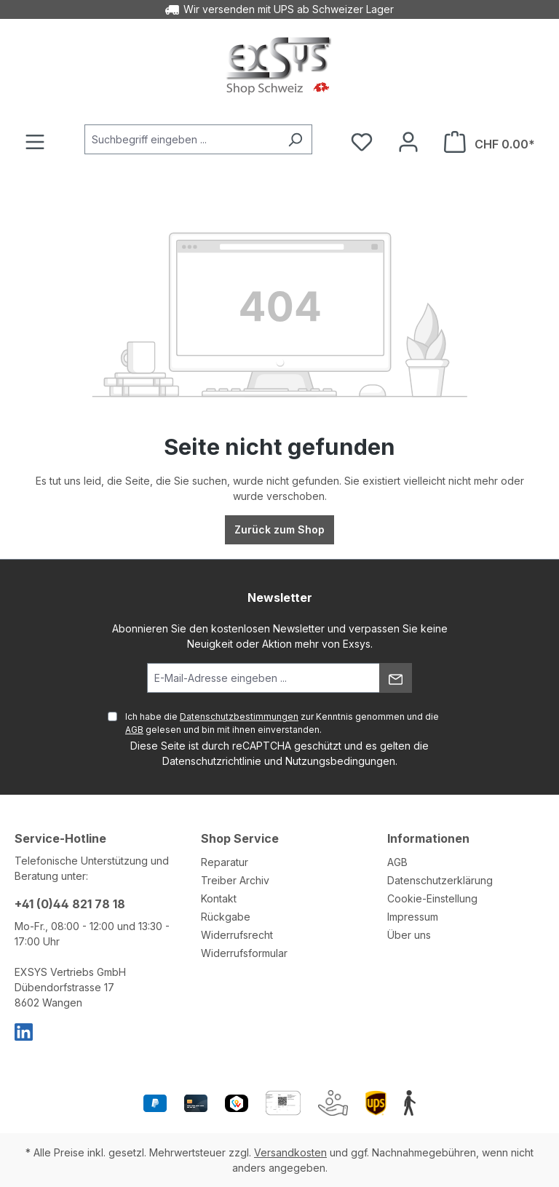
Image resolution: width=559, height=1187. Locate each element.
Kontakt (219, 898)
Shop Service (240, 838)
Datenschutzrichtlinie (211, 761)
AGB (134, 729)
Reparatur (224, 862)
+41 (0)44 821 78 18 (70, 904)
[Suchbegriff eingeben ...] (181, 139)
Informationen (428, 838)
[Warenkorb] (489, 141)
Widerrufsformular (244, 953)
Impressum (412, 916)
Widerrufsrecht (237, 935)
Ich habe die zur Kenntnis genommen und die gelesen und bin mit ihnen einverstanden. (282, 723)
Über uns (409, 935)
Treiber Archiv (235, 880)
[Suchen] (295, 139)
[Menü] (35, 141)
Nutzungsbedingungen (340, 761)
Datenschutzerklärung (440, 880)
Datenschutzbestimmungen (239, 716)
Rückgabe (225, 916)
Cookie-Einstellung (432, 898)
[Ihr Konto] (408, 141)
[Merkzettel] (361, 141)
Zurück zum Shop (279, 529)
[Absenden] (395, 678)
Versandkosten (290, 1152)
